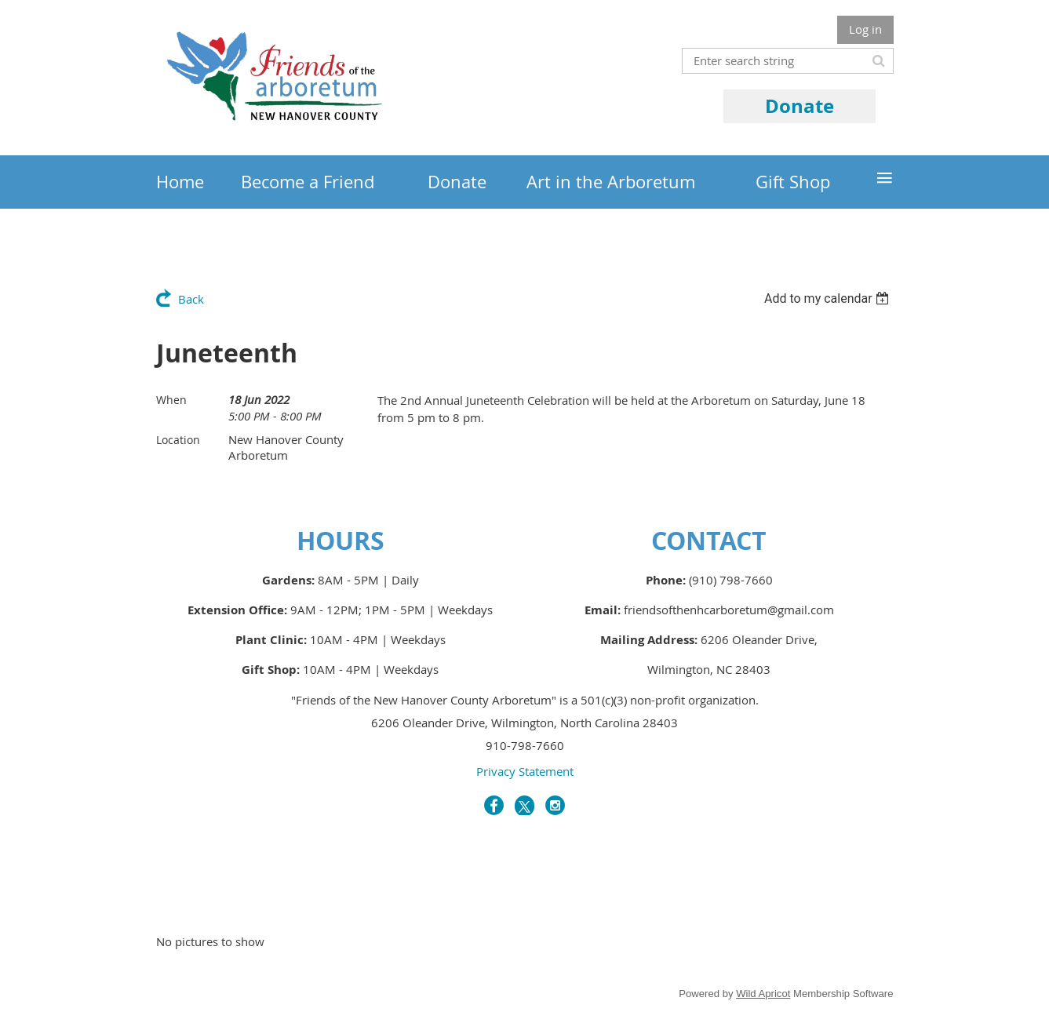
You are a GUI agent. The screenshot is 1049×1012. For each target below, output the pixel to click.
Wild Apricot (763, 993)
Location (178, 439)
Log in (865, 29)
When (171, 399)
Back (191, 299)
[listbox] (829, 298)
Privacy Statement (525, 771)
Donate (799, 106)
